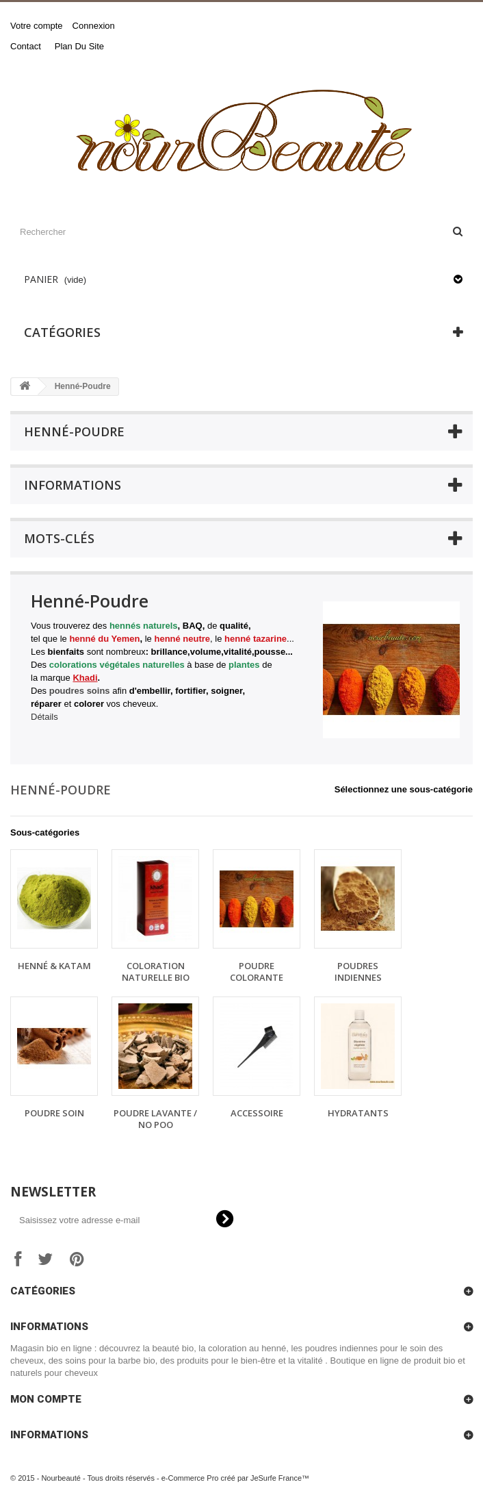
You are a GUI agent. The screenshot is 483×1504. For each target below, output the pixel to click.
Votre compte (36, 26)
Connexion (94, 26)
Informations (72, 485)
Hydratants (358, 1113)
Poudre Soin (54, 1113)
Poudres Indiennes (358, 971)
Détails (44, 717)
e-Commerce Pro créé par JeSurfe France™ (235, 1478)
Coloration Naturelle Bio (156, 971)
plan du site (79, 46)
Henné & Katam (54, 966)
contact (25, 46)
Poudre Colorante (256, 971)
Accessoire (257, 1113)
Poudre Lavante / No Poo (155, 1119)
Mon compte (45, 1399)
